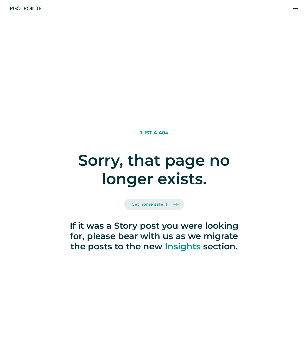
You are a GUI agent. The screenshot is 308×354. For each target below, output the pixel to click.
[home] (26, 8)
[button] (295, 8)
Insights (183, 246)
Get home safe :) (149, 204)
